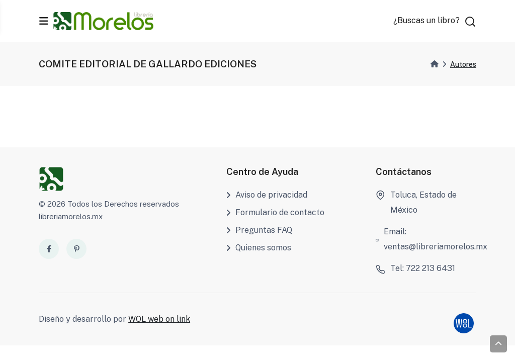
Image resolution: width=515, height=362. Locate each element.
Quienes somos (258, 247)
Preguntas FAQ (259, 230)
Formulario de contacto (275, 212)
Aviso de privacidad (266, 195)
